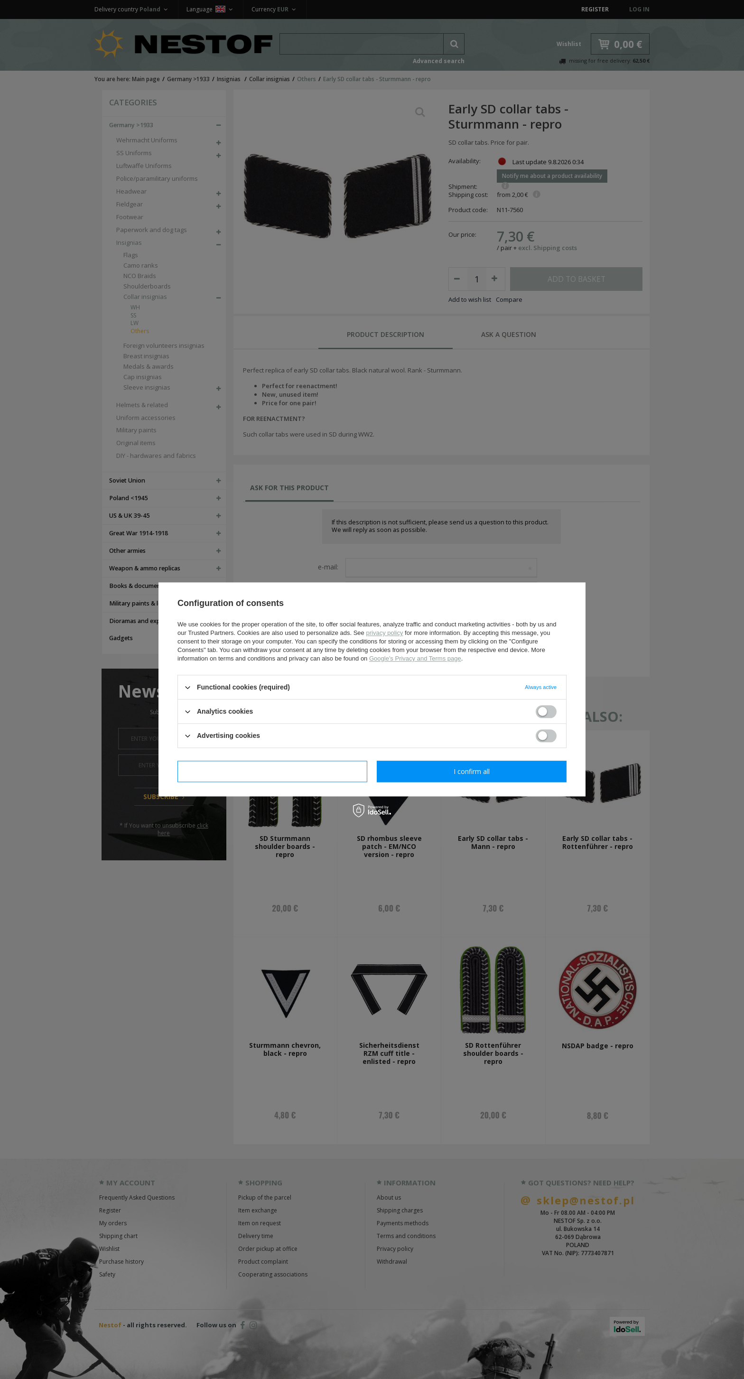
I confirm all (472, 771)
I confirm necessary (272, 771)
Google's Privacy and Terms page (415, 658)
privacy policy (384, 632)
